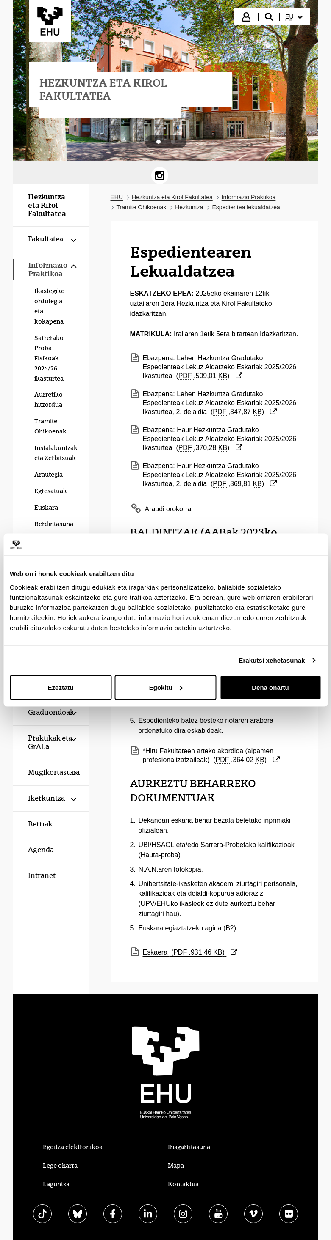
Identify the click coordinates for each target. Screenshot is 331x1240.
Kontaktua (183, 1184)
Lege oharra (60, 1165)
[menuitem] (293, 16)
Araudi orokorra (168, 509)
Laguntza (56, 1184)
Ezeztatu (61, 687)
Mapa (176, 1165)
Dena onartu (270, 687)
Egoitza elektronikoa (73, 1147)
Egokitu (166, 687)
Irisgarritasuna (189, 1147)
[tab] (158, 141)
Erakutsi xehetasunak (272, 660)
